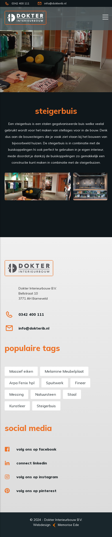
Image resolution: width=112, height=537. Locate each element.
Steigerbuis (46, 406)
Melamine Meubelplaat (64, 371)
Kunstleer (17, 406)
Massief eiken (21, 371)
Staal (72, 394)
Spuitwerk (54, 383)
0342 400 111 (20, 3)
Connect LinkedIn (31, 463)
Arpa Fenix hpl (21, 383)
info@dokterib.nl (55, 3)
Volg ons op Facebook (36, 449)
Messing (16, 394)
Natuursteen (45, 394)
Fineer (80, 383)
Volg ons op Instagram (37, 477)
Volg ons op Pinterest (36, 490)
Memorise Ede (68, 525)
